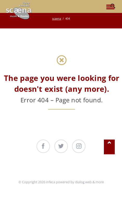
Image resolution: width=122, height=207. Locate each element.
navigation (110, 7)
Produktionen (66, 167)
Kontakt (91, 167)
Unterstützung (37, 167)
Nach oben (109, 147)
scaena (56, 18)
